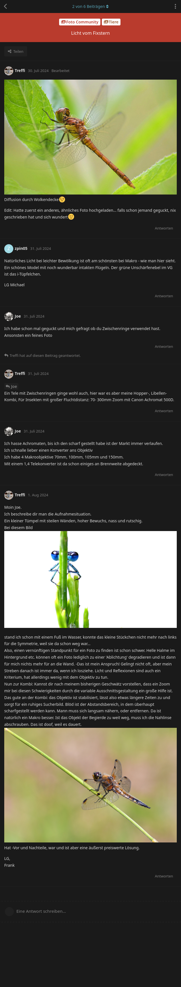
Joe (14, 386)
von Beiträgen (90, 6)
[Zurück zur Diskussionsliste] (5, 6)
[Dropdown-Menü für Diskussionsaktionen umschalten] (175, 6)
